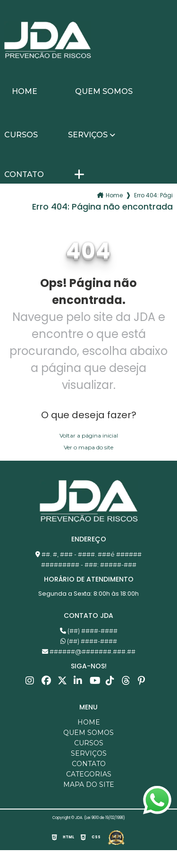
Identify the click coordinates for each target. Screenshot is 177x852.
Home (24, 91)
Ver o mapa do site (88, 447)
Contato (24, 174)
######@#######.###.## (88, 651)
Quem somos (104, 91)
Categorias (88, 774)
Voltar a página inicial (88, 435)
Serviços (88, 135)
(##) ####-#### (89, 630)
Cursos (21, 135)
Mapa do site (88, 784)
